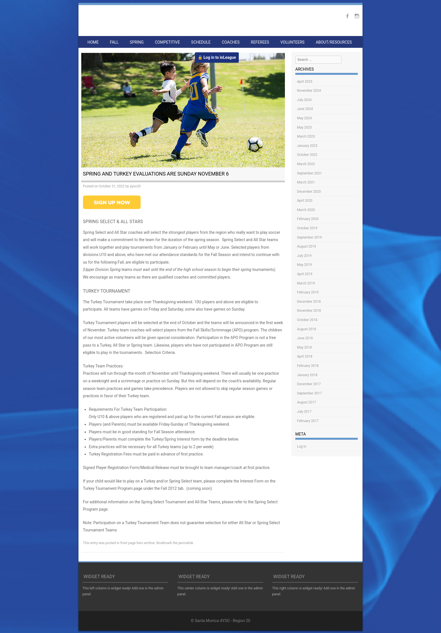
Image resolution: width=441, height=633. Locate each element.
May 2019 (304, 265)
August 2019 (306, 246)
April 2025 (304, 82)
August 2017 (306, 402)
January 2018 (307, 375)
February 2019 (308, 292)
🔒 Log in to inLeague (217, 57)
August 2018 (306, 329)
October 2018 (307, 320)
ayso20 (135, 186)
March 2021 (306, 182)
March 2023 (306, 136)
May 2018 (304, 347)
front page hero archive (137, 543)
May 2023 (304, 127)
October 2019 (307, 228)
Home (93, 42)
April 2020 (304, 201)
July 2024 (304, 100)
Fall (114, 42)
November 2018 (309, 311)
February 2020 (308, 219)
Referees (260, 42)
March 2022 (306, 164)
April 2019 (304, 274)
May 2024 (304, 118)
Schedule (201, 42)
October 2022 (307, 155)
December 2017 (309, 384)
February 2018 (308, 366)
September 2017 (309, 393)
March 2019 (306, 283)
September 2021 (309, 173)
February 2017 (308, 421)
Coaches (231, 42)
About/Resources (334, 42)
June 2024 (305, 109)
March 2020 (306, 210)
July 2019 (304, 256)
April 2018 (304, 356)
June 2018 (305, 338)
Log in (301, 446)
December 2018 (309, 302)
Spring (137, 42)
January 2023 (307, 146)
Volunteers (292, 42)
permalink (185, 543)
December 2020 (309, 192)
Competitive (167, 42)
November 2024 (309, 91)
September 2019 (309, 237)
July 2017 (304, 412)
